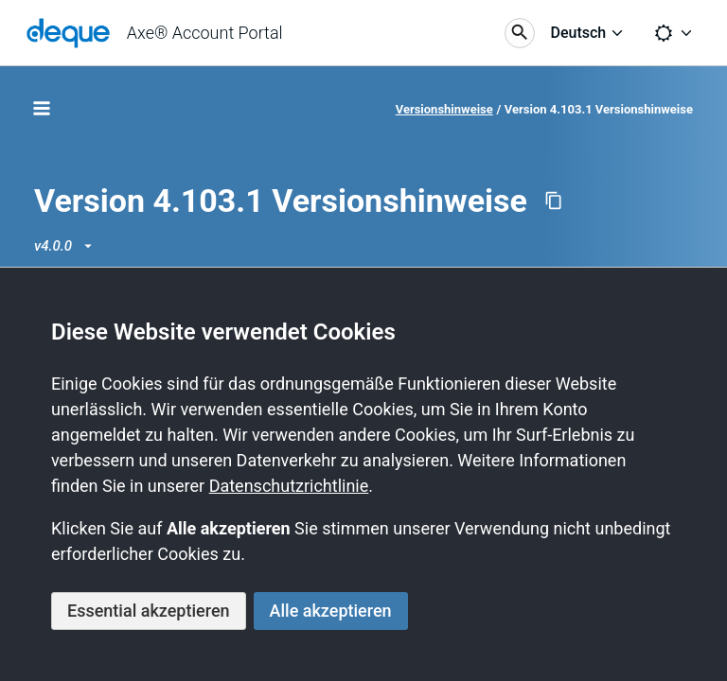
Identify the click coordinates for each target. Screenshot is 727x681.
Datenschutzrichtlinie (289, 486)
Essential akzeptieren (148, 610)
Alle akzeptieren (331, 610)
